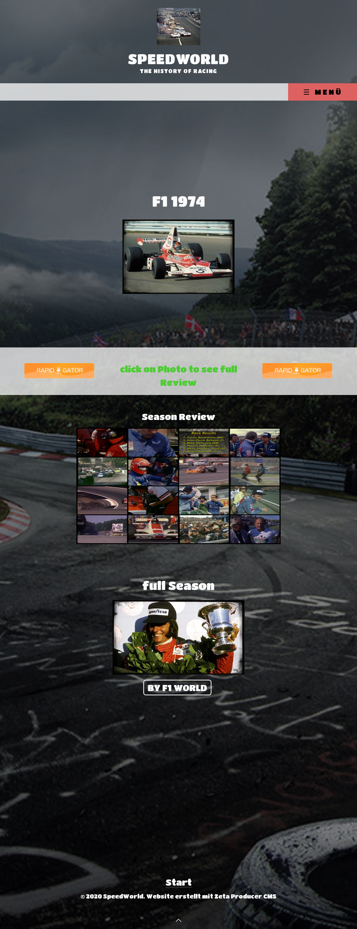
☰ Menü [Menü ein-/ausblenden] (323, 92)
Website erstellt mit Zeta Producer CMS (211, 896)
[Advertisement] (178, 137)
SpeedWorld (178, 59)
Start (179, 882)
